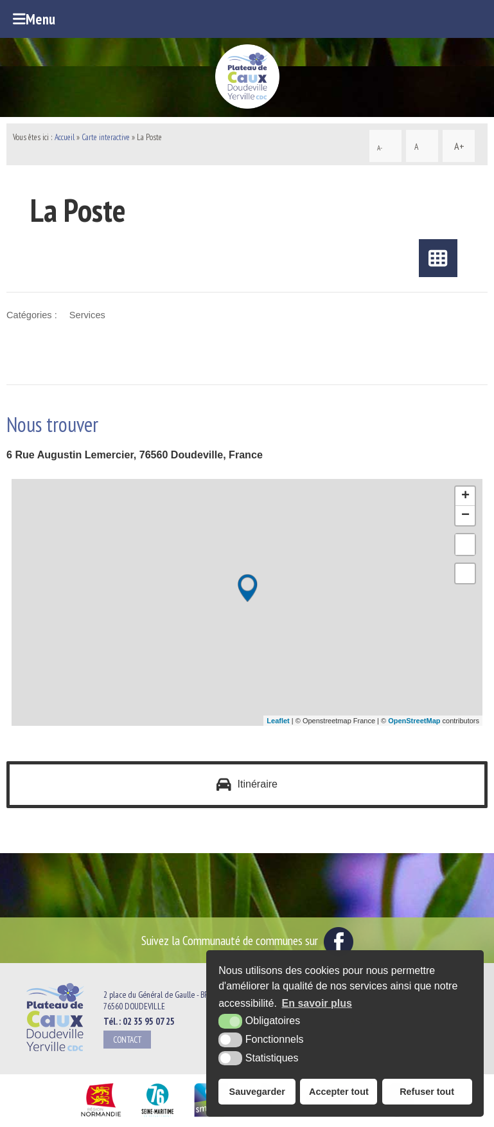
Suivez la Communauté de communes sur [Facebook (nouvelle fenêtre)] (247, 940)
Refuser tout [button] (427, 1091)
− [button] (465, 515)
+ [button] (465, 496)
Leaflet (278, 721)
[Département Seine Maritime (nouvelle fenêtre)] (157, 1117)
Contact (127, 1039)
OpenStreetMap (414, 721)
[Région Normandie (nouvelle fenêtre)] (100, 1117)
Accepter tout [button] (339, 1091)
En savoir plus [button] (317, 1003)
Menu (34, 19)
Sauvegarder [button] (257, 1091)
